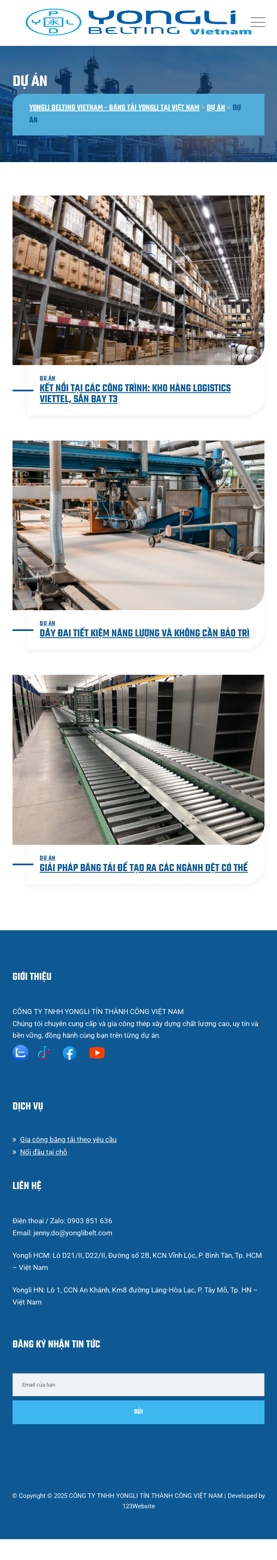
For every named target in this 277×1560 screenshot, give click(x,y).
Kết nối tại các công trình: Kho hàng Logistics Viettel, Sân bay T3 (135, 394)
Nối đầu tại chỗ (43, 1152)
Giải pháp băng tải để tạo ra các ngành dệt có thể (144, 868)
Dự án (48, 378)
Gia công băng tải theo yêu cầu (68, 1139)
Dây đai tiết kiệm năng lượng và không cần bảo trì (144, 633)
